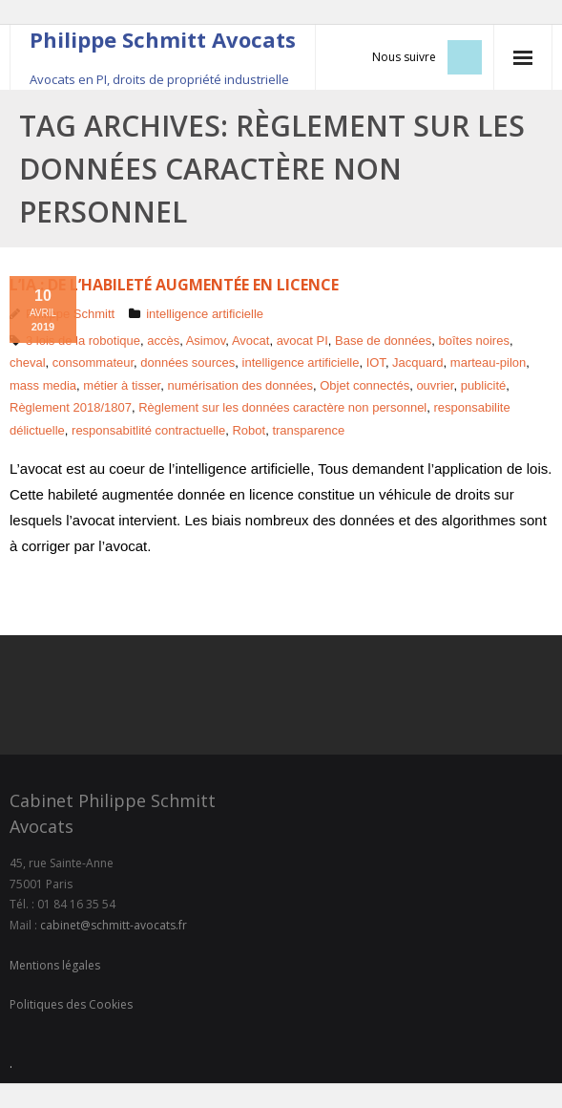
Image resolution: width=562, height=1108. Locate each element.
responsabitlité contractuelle (148, 430)
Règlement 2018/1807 (71, 407)
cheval (28, 362)
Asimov (206, 340)
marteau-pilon (488, 362)
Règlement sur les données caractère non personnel (282, 407)
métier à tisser (121, 385)
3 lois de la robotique (83, 340)
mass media (43, 385)
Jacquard (417, 362)
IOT (375, 362)
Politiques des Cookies (71, 1004)
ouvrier (434, 385)
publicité (484, 385)
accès (163, 340)
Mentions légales (55, 965)
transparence (308, 430)
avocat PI (302, 340)
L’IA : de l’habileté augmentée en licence (174, 284)
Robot (248, 430)
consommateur (93, 362)
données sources (187, 362)
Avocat (251, 340)
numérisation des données (240, 385)
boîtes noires (474, 340)
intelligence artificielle (204, 314)
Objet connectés (364, 385)
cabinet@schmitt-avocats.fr (113, 925)
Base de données (383, 340)
